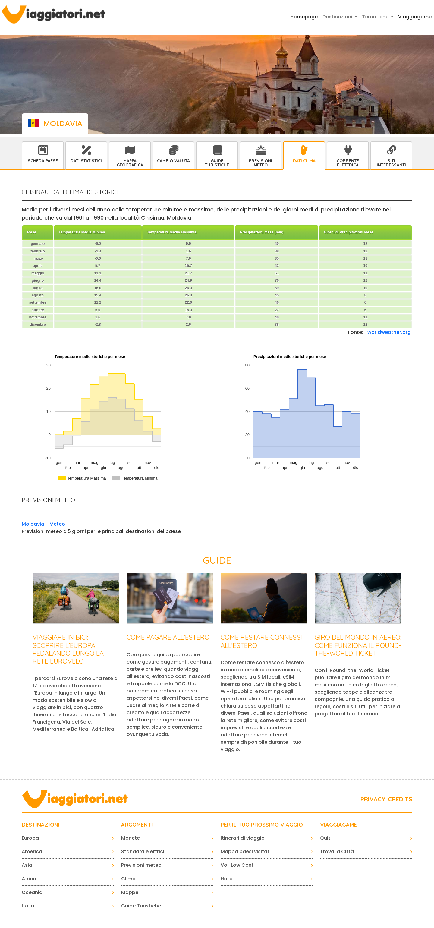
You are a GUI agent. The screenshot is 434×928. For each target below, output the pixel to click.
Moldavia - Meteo (43, 524)
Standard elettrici (142, 851)
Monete (130, 838)
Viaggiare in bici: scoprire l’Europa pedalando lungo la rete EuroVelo (68, 649)
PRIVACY (372, 799)
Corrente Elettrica (348, 163)
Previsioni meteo (141, 865)
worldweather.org (389, 332)
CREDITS (400, 799)
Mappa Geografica (130, 163)
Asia (27, 865)
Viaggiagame (415, 16)
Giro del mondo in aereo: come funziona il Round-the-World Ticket (358, 645)
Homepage (304, 16)
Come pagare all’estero (168, 637)
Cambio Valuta (173, 160)
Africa (29, 878)
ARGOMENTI (137, 825)
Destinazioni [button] (338, 16)
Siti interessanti (391, 163)
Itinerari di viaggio (243, 838)
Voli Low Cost (237, 865)
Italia (28, 905)
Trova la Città (337, 851)
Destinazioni (41, 825)
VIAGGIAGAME (338, 825)
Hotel (227, 878)
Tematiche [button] (376, 16)
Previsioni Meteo (260, 163)
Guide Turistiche (217, 163)
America (32, 851)
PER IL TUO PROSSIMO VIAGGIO (262, 825)
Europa (30, 838)
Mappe (129, 892)
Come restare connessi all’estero (261, 641)
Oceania (32, 892)
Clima (128, 878)
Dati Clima (304, 160)
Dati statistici (86, 160)
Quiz (325, 838)
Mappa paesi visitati (246, 851)
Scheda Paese (43, 160)
